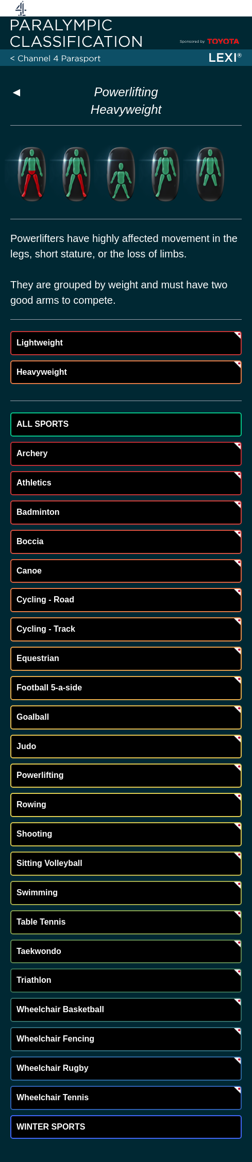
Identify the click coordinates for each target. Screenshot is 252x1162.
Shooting (34, 833)
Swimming (37, 892)
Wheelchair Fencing (55, 1038)
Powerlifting (126, 92)
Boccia (29, 541)
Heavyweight (41, 372)
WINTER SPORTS (50, 1126)
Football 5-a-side (49, 687)
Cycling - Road (45, 599)
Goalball (32, 717)
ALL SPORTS (42, 424)
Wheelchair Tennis (52, 1097)
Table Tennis (40, 921)
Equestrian (37, 658)
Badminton (38, 512)
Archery (31, 453)
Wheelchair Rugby (52, 1068)
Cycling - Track (45, 629)
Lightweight (39, 342)
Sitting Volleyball (49, 863)
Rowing (31, 804)
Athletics (34, 482)
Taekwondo (38, 951)
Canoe (29, 570)
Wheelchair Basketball (60, 1009)
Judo (26, 746)
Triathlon (34, 980)
